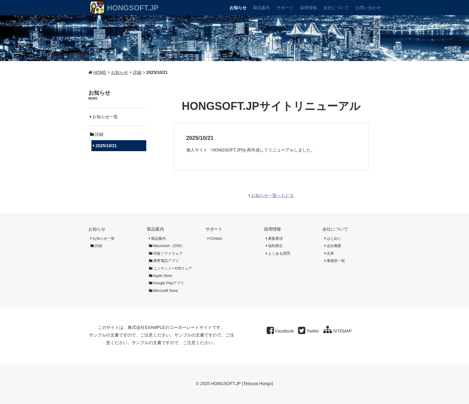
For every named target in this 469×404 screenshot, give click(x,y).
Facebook (280, 331)
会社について (335, 229)
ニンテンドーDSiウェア (170, 268)
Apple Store (160, 276)
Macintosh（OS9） (167, 246)
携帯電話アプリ (164, 261)
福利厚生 (274, 246)
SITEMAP (337, 331)
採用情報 (272, 229)
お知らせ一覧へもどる (271, 195)
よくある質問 (278, 253)
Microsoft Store (163, 291)
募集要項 (274, 238)
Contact (215, 238)
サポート (213, 229)
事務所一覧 (335, 261)
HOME (99, 72)
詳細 (137, 72)
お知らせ (119, 72)
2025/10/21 (105, 145)
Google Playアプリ (166, 283)
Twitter (308, 331)
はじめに (333, 238)
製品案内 (155, 229)
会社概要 (333, 246)
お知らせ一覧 (104, 116)
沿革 (329, 253)
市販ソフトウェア (166, 253)
